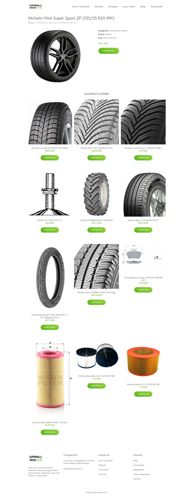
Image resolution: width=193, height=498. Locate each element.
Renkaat (98, 7)
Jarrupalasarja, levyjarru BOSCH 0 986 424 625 (143, 280)
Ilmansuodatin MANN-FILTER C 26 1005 (49, 424)
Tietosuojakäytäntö (141, 475)
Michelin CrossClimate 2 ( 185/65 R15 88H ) (143, 149)
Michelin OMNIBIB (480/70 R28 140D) (96, 221)
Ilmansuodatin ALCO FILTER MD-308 (143, 385)
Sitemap (136, 480)
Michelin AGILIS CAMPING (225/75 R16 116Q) (97, 294)
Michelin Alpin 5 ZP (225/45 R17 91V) (96, 149)
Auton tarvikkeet (80, 7)
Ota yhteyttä (138, 466)
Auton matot (128, 7)
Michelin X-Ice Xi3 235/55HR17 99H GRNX (50, 149)
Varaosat (113, 7)
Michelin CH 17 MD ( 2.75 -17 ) (49, 221)
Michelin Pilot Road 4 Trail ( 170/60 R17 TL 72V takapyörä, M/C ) (50, 317)
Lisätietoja (108, 52)
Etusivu (31, 24)
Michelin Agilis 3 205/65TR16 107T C (143, 221)
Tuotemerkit (156, 7)
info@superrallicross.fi (73, 470)
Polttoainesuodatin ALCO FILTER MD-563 (96, 377)
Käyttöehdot (138, 471)
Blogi (142, 7)
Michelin (124, 32)
